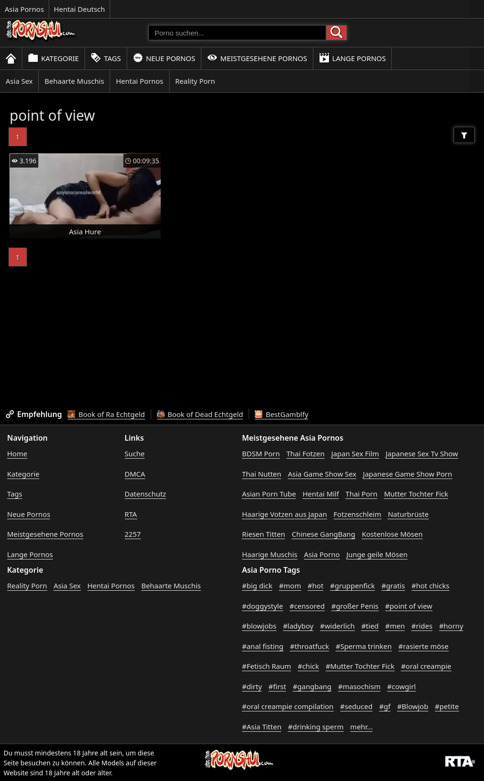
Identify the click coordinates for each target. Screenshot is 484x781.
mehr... (361, 726)
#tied (370, 625)
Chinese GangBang (323, 534)
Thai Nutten (261, 474)
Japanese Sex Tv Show (422, 453)
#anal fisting (263, 646)
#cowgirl (401, 686)
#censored (307, 606)
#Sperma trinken (364, 646)
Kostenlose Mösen (392, 534)
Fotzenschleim (357, 514)
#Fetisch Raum (266, 666)
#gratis (393, 585)
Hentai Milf (320, 493)
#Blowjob (412, 706)
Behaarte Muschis (74, 81)
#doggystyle (262, 606)
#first (277, 686)
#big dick (257, 585)
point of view (52, 115)
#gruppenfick (352, 585)
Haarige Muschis (269, 554)
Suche (135, 453)
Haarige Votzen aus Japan (284, 514)
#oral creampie (426, 666)
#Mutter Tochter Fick (360, 666)
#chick (308, 666)
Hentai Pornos (139, 81)
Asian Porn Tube (269, 493)
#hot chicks (430, 585)
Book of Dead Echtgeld (200, 414)
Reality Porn (195, 81)
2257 (133, 534)
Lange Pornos (352, 58)
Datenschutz (145, 493)
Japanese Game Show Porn (407, 474)
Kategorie (53, 58)
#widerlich (337, 625)
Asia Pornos (24, 9)
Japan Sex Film (355, 453)
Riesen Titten (263, 534)
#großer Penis (355, 606)
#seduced (356, 706)
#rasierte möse (423, 646)
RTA (131, 514)
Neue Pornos (164, 58)
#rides (421, 625)
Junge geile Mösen (377, 554)
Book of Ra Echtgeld (106, 414)
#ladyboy (298, 625)
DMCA (135, 474)
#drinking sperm (316, 726)
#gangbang (312, 686)
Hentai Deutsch (79, 9)
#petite (447, 706)
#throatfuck (309, 646)
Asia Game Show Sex (322, 474)
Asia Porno (322, 554)
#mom (290, 585)
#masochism (359, 686)
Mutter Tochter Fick (416, 493)
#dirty (252, 686)
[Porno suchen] (237, 32)
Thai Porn (361, 493)
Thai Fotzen (305, 453)
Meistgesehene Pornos (257, 58)
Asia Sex (19, 81)
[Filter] (464, 135)
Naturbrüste (408, 514)
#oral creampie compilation (288, 706)
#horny (451, 625)
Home (17, 453)
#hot (315, 585)
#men (395, 625)
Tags (106, 58)
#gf (384, 706)
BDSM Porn (261, 453)
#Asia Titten (261, 726)
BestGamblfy (281, 414)
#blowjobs (259, 625)
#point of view (408, 606)
